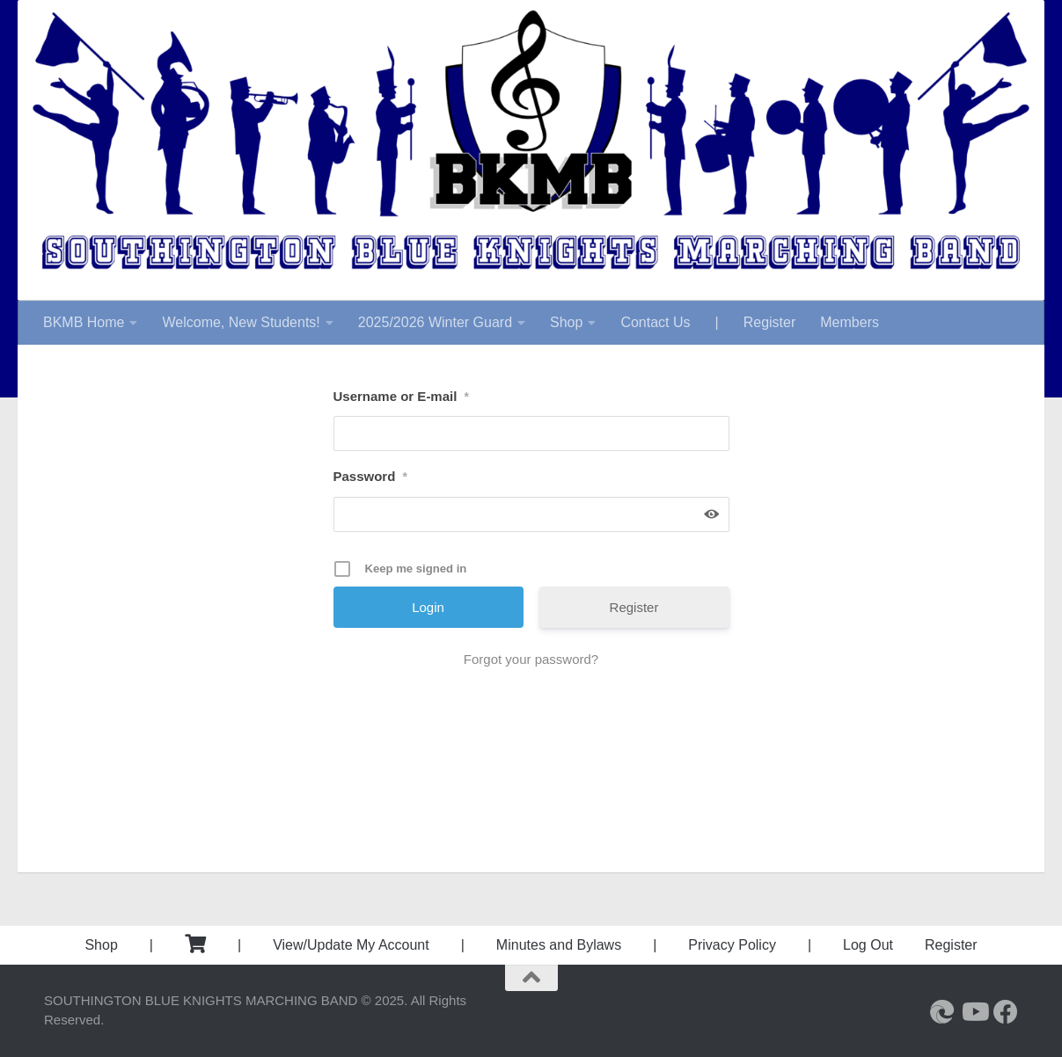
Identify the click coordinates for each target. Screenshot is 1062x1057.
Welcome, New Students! (240, 322)
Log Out (868, 944)
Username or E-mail (401, 396)
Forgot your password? (531, 659)
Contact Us (655, 322)
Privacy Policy (732, 944)
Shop (566, 322)
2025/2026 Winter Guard (435, 322)
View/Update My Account (351, 944)
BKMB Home (83, 322)
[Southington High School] (942, 1012)
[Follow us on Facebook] (1005, 1012)
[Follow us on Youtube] (974, 1012)
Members (849, 322)
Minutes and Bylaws (558, 944)
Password (370, 476)
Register (769, 322)
